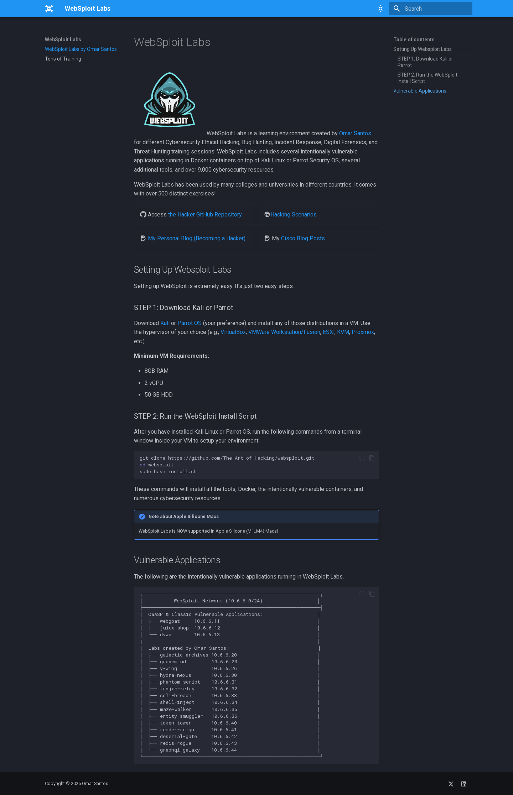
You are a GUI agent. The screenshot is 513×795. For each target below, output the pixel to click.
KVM (343, 332)
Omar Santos (355, 133)
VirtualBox (233, 332)
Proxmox (363, 332)
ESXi (329, 332)
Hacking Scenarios (293, 214)
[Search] (430, 8)
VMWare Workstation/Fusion (284, 332)
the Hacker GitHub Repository (205, 214)
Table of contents (414, 39)
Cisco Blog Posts (303, 238)
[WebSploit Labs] (49, 8)
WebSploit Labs (63, 39)
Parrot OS (189, 323)
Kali (165, 323)
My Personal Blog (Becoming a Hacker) (196, 238)
